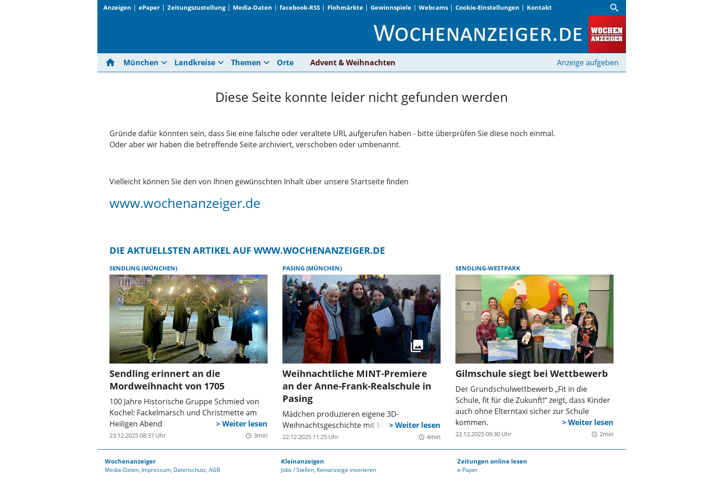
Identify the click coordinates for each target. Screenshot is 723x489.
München (141, 62)
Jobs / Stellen (297, 470)
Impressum (156, 470)
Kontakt (539, 7)
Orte (285, 62)
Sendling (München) (143, 268)
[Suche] (614, 7)
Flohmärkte (345, 7)
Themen (246, 62)
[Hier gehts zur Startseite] (112, 62)
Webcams (433, 7)
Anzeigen (117, 7)
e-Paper (467, 470)
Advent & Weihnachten (353, 62)
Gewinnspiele (391, 7)
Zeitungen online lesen (492, 461)
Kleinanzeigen (302, 461)
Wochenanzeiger (130, 461)
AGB (214, 470)
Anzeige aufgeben (588, 62)
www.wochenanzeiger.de (185, 203)
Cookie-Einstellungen (487, 7)
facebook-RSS (300, 7)
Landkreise (194, 62)
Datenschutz (189, 470)
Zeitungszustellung (196, 7)
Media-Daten (252, 7)
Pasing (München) (312, 268)
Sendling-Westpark (487, 268)
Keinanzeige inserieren (346, 470)
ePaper (149, 7)
